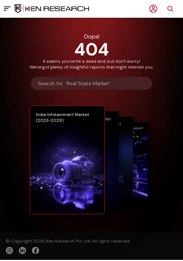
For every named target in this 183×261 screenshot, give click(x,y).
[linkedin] (22, 250)
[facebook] (35, 251)
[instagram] (9, 250)
